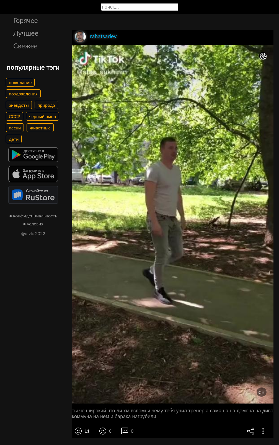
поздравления (23, 93)
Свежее (25, 45)
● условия (33, 223)
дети (14, 139)
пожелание (20, 82)
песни (15, 127)
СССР (14, 116)
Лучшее (25, 33)
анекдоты (19, 105)
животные (40, 127)
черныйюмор (42, 116)
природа (46, 105)
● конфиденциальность (33, 215)
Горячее (25, 20)
